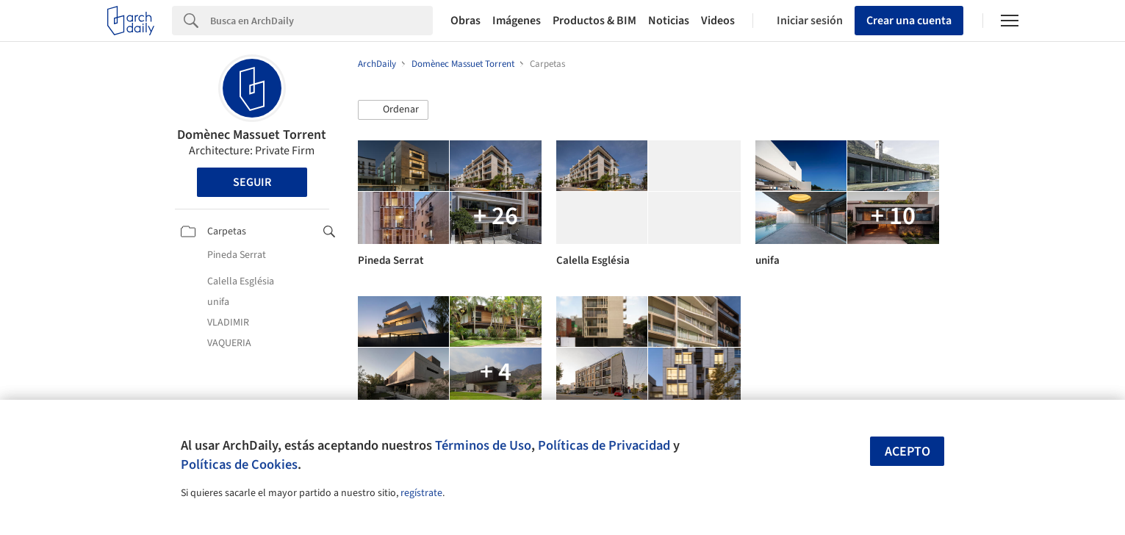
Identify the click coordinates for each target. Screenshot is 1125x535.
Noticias (668, 20)
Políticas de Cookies (239, 464)
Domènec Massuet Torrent (251, 135)
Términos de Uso (483, 445)
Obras (465, 20)
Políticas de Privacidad (604, 445)
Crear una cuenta (909, 20)
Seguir (252, 182)
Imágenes (516, 20)
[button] (393, 110)
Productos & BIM (594, 20)
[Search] (321, 20)
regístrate (421, 493)
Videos (718, 20)
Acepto (907, 451)
